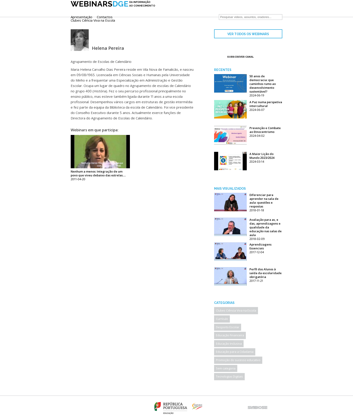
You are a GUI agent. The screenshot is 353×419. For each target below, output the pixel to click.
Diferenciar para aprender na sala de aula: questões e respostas (263, 200)
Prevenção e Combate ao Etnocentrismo (265, 130)
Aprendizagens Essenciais (260, 246)
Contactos (193, 10)
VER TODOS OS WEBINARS (248, 34)
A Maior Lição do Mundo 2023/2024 (262, 156)
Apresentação (170, 10)
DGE (113, 10)
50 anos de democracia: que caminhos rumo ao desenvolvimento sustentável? (262, 83)
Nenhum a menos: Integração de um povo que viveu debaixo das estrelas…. (98, 173)
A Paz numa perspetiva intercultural (265, 104)
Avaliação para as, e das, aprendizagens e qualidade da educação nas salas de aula (265, 227)
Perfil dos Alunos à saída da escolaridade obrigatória (265, 273)
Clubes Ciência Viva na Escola (182, 13)
